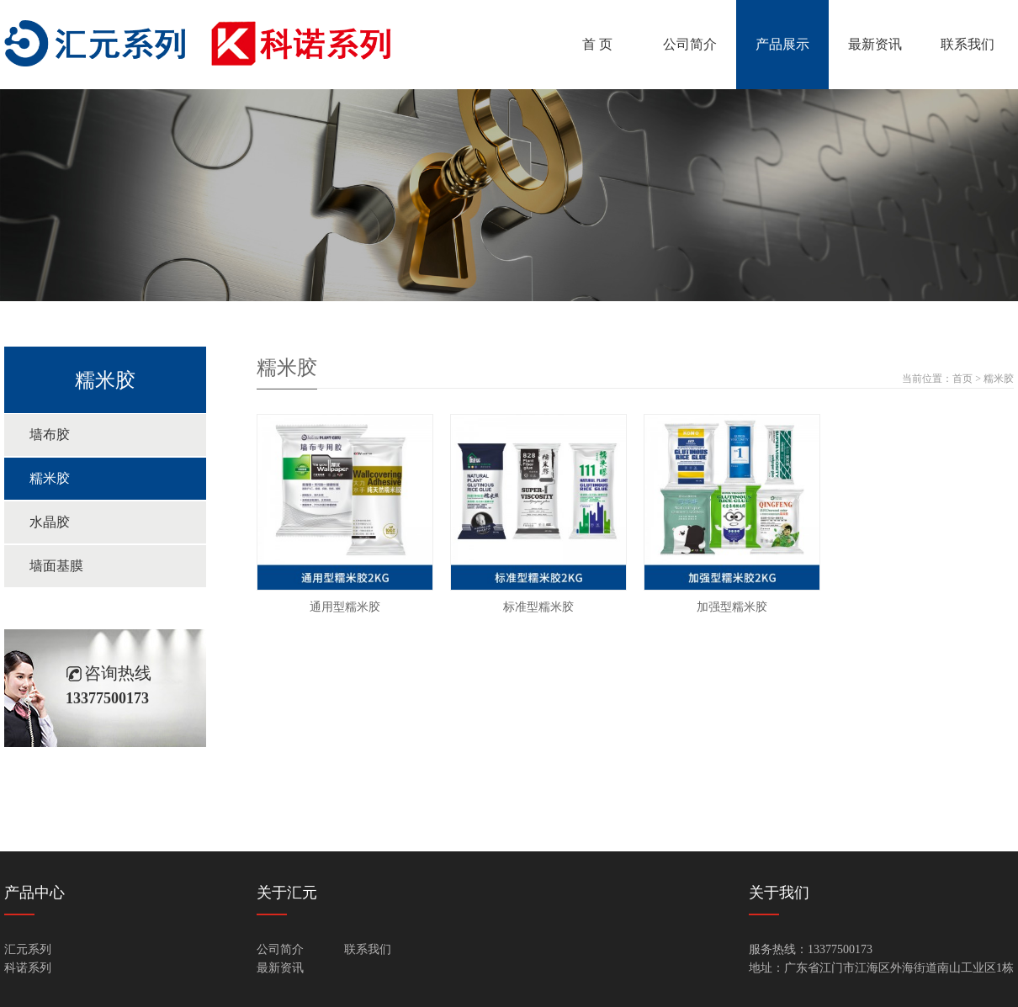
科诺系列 (27, 968)
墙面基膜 (56, 566)
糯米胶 (49, 478)
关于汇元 (287, 892)
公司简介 (690, 44)
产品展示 (782, 44)
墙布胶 (49, 434)
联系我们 (967, 44)
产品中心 (34, 892)
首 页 (597, 44)
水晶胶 (49, 522)
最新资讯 (875, 44)
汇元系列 (27, 949)
